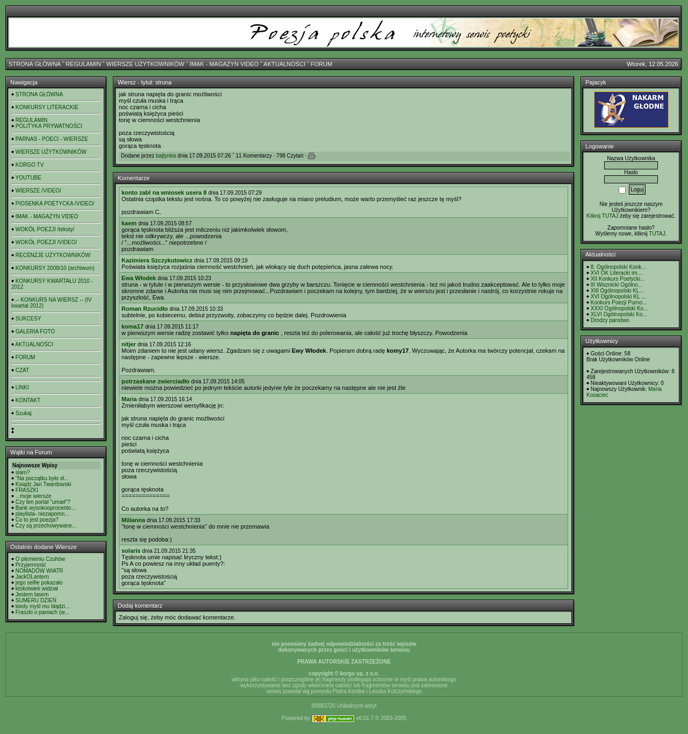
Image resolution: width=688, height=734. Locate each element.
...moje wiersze (34, 496)
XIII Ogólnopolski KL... (617, 291)
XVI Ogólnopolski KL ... (618, 297)
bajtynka (166, 156)
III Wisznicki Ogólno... (616, 285)
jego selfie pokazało (39, 583)
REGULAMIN (83, 64)
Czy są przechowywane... (46, 526)
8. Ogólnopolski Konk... (618, 267)
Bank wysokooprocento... (46, 508)
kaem (129, 223)
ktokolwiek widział (37, 589)
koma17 (132, 326)
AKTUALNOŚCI (284, 64)
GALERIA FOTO (35, 331)
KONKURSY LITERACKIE (47, 107)
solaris (130, 550)
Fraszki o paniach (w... (42, 612)
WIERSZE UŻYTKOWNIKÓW (145, 64)
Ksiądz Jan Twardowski (43, 484)
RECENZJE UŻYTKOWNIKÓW (53, 255)
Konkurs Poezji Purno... (619, 302)
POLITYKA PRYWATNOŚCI (49, 126)
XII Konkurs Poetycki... (618, 279)
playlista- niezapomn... (42, 514)
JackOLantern (32, 577)
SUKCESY (28, 319)
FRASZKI (27, 490)
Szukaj (24, 413)
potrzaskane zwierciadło (155, 381)
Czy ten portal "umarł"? (43, 502)
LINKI (22, 387)
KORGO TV (30, 165)
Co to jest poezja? (37, 520)
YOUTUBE (28, 178)
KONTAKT (28, 400)
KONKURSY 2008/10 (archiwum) (55, 268)
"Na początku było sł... (42, 478)
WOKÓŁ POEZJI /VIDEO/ (46, 242)
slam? (23, 472)
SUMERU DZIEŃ (36, 600)
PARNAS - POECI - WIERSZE (52, 139)
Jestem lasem (32, 594)
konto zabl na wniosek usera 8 (163, 192)
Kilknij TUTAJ (602, 216)
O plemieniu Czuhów (40, 559)
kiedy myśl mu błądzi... (43, 606)
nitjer (128, 344)
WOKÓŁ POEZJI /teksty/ (45, 229)
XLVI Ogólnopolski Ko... (619, 314)
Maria (129, 399)
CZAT (22, 370)
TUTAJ (657, 234)
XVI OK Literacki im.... (617, 273)
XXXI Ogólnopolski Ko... (619, 308)
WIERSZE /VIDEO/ (38, 191)
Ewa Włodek (138, 278)
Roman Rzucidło (144, 308)
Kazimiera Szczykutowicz (156, 260)
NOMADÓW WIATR (39, 571)
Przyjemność (31, 565)
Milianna (133, 520)
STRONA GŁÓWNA (35, 64)
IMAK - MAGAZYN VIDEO (224, 64)
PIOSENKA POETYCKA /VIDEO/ (55, 203)
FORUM (321, 64)
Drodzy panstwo (610, 320)
